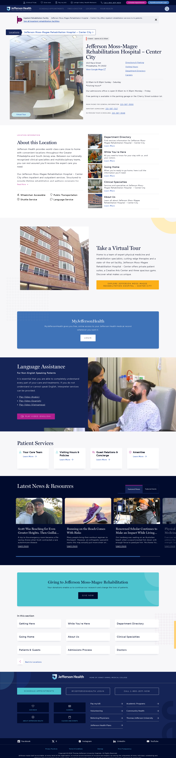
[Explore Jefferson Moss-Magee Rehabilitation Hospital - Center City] (127, 284)
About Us (73, 636)
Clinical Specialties (128, 636)
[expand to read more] (22, 184)
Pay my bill (62, 2)
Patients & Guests (29, 649)
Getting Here (27, 623)
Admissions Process (80, 649)
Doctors (122, 649)
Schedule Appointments (136, 2)
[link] (42, 21)
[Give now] (88, 595)
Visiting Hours (131, 67)
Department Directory (135, 71)
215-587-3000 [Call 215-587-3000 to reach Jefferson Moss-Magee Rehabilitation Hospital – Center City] (126, 104)
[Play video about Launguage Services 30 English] (110, 394)
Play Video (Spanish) (30, 401)
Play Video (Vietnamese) (32, 404)
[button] (78, 556)
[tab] (134, 489)
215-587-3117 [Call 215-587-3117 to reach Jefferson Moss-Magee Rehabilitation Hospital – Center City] (111, 109)
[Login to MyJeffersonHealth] (88, 338)
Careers (128, 75)
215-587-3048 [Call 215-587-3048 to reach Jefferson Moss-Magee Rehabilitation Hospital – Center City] (118, 113)
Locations (14, 32)
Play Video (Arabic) (29, 397)
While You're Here (79, 623)
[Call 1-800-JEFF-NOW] (137, 691)
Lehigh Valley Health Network (85, 2)
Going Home (26, 636)
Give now (47, 2)
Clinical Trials (31, 2)
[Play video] (36, 416)
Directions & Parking (134, 62)
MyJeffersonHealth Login (158, 2)
